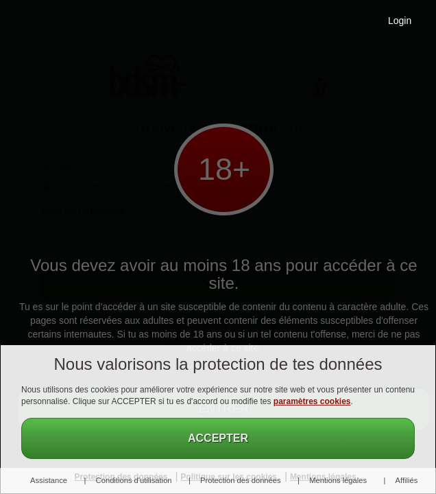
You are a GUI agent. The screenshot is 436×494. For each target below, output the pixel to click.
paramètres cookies (312, 401)
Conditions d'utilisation (134, 480)
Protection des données (240, 480)
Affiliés (407, 480)
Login (399, 20)
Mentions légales (338, 480)
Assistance (48, 480)
